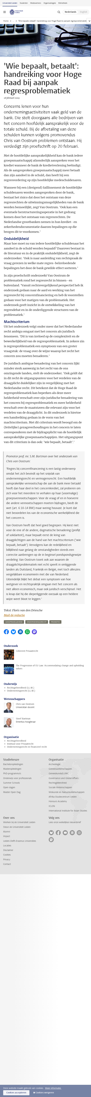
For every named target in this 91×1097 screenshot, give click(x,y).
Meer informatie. (53, 1088)
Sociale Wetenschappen (60, 787)
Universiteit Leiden (10, 3)
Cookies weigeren (45, 1092)
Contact (7, 864)
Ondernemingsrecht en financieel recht (27, 746)
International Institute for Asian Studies (68, 810)
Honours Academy (58, 801)
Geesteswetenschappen (60, 768)
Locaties (7, 845)
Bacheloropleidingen (13, 764)
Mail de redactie (14, 615)
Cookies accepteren (16, 1092)
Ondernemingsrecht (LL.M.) (21, 690)
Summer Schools (11, 782)
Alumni (6, 831)
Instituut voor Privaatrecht (20, 743)
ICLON (52, 806)
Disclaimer (8, 850)
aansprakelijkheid (13, 622)
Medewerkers (35, 3)
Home (5, 21)
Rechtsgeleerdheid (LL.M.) (20, 687)
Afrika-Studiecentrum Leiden (63, 796)
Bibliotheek (62, 3)
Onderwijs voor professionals (17, 778)
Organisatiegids (50, 3)
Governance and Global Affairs (63, 778)
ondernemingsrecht (36, 622)
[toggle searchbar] (59, 12)
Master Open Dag (12, 792)
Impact (6, 836)
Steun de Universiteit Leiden (17, 827)
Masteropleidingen (12, 768)
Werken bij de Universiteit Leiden (19, 822)
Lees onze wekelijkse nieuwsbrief (65, 822)
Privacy (6, 859)
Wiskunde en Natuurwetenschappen (66, 792)
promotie (55, 622)
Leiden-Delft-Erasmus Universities (19, 841)
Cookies (7, 854)
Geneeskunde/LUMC (59, 773)
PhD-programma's (12, 773)
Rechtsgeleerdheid (16, 740)
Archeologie (54, 764)
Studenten (24, 3)
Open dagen (9, 787)
